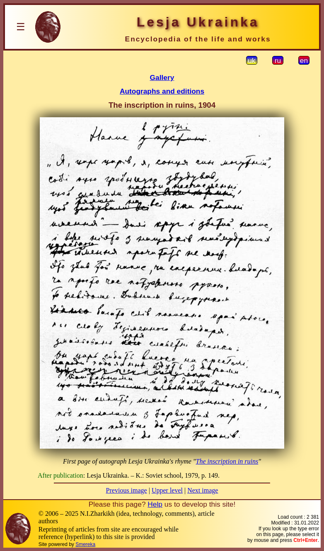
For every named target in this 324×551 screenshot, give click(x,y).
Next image (202, 490)
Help (154, 504)
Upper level (167, 490)
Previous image (126, 490)
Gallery (162, 77)
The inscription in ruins (227, 461)
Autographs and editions (162, 91)
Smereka (85, 544)
